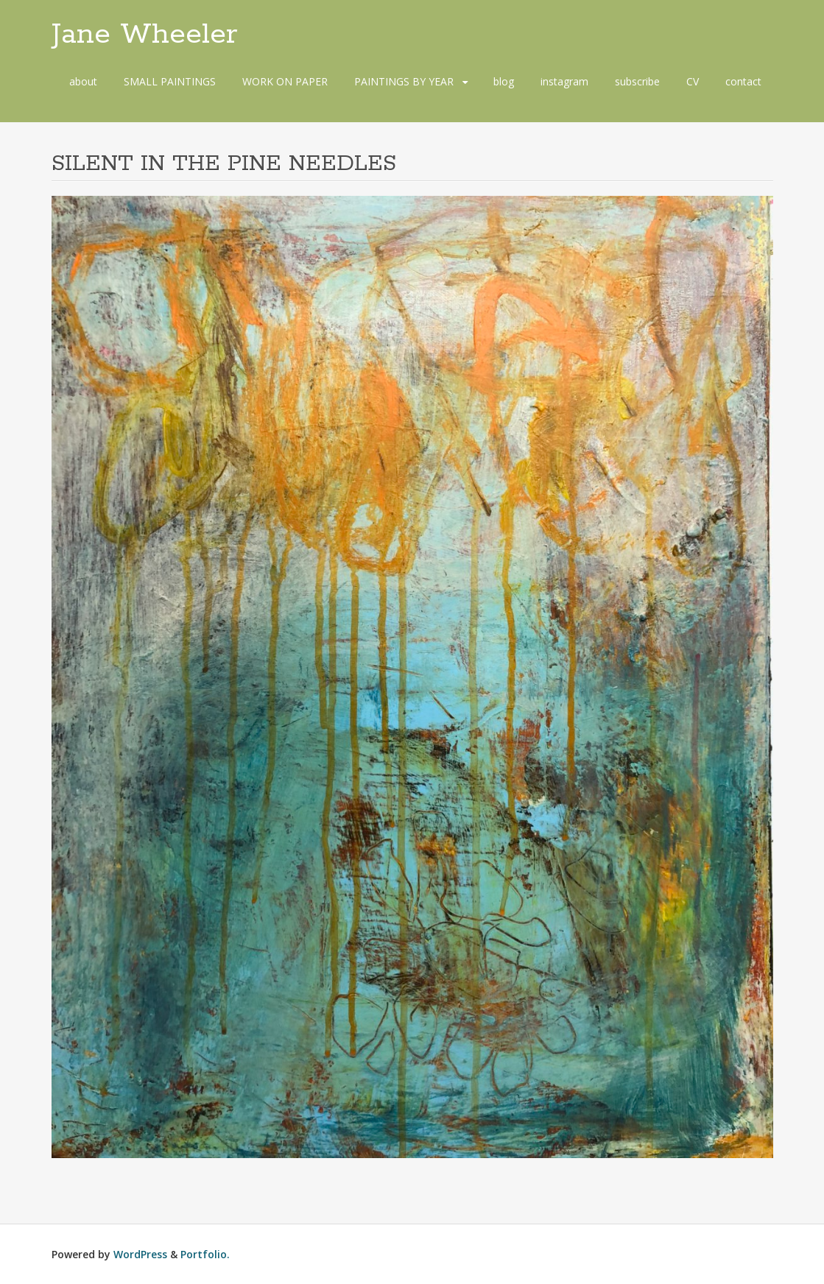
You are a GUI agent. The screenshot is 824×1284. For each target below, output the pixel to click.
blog (503, 81)
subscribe (637, 81)
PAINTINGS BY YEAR (404, 81)
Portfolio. (205, 1254)
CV (692, 81)
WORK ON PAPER (285, 81)
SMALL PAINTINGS (170, 81)
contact (743, 81)
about (83, 81)
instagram (564, 81)
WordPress (140, 1254)
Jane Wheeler (145, 34)
